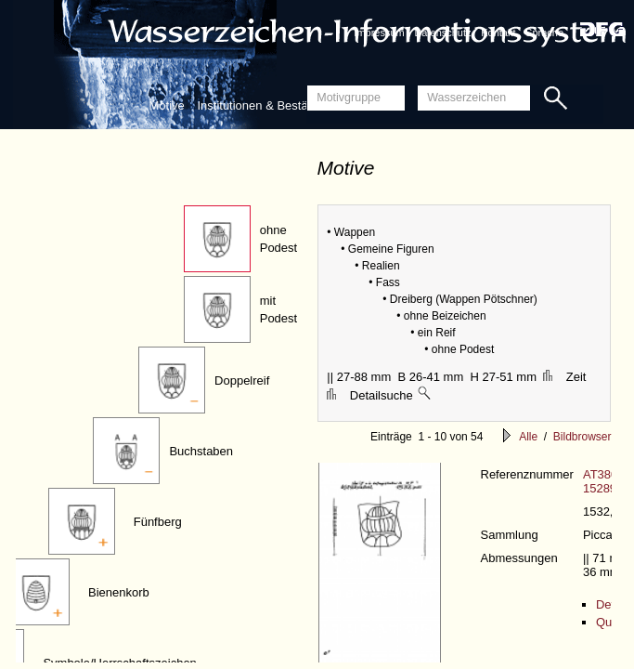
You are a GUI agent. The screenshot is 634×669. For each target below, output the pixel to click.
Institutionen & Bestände (262, 105)
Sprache (544, 32)
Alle (528, 436)
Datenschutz (442, 32)
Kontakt (498, 32)
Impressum (379, 32)
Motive (167, 105)
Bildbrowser (582, 436)
